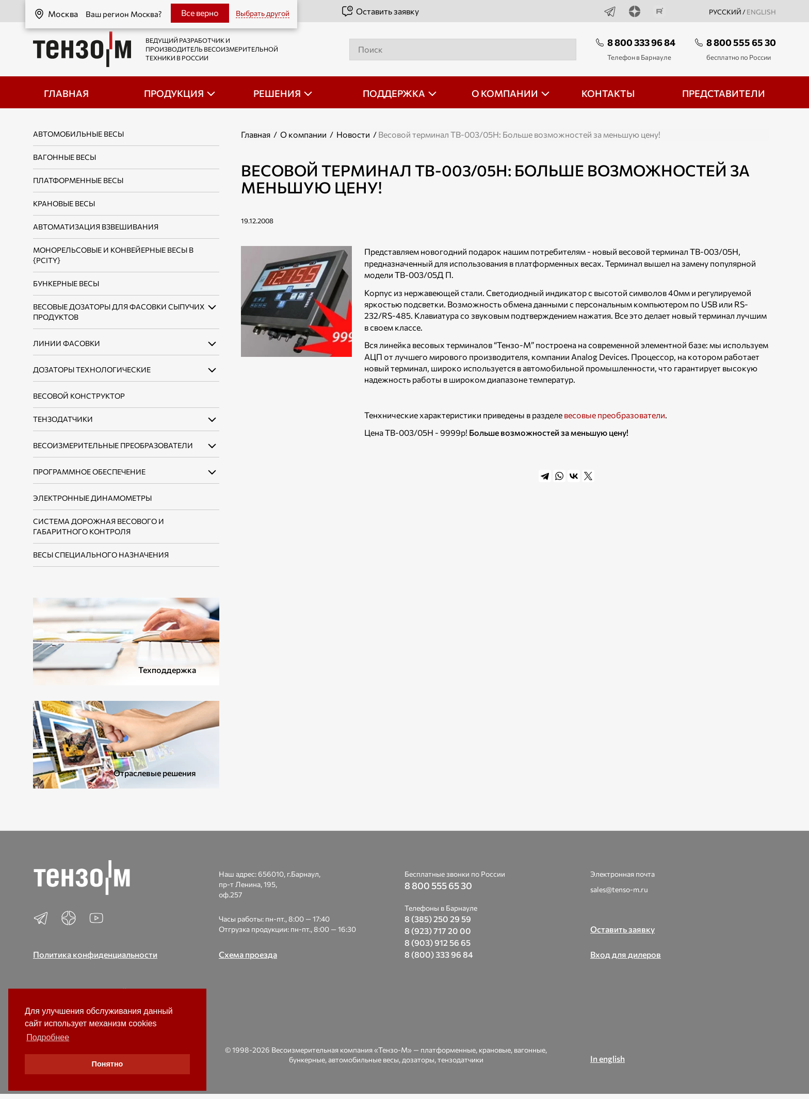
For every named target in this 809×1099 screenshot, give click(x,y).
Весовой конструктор (79, 395)
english (761, 12)
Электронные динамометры (92, 498)
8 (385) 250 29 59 (438, 919)
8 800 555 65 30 (741, 42)
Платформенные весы (78, 180)
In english (607, 1058)
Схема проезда (248, 954)
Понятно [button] (107, 1064)
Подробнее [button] (47, 1037)
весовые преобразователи (614, 415)
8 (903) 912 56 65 (438, 942)
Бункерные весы (66, 283)
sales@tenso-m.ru (619, 889)
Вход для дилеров (625, 954)
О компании (303, 134)
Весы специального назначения (101, 554)
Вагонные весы (64, 157)
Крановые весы (64, 203)
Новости (353, 134)
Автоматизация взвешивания (95, 226)
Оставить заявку (380, 11)
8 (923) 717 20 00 (438, 931)
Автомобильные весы (78, 133)
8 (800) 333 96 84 (439, 954)
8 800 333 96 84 (641, 42)
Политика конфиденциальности (95, 954)
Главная (255, 134)
